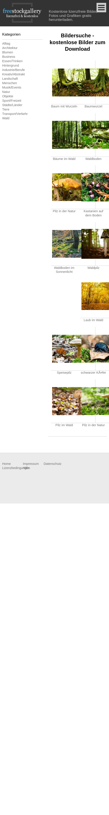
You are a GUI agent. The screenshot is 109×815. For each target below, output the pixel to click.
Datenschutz (52, 463)
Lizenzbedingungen (12, 468)
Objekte (7, 96)
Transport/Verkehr (15, 114)
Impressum (31, 463)
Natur (6, 92)
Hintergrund (10, 65)
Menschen (9, 83)
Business (8, 56)
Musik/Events (11, 87)
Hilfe (26, 468)
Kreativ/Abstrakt (13, 74)
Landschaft (10, 78)
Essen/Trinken (12, 61)
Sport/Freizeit (11, 100)
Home (6, 463)
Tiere (5, 109)
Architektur (10, 48)
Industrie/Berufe (13, 70)
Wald (5, 118)
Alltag (6, 43)
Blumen (7, 52)
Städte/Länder (12, 105)
